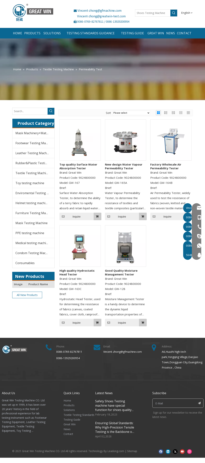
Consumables (25, 263)
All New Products (27, 295)
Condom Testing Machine (33, 253)
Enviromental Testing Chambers (34, 193)
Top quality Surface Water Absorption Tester (78, 166)
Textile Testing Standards (79, 415)
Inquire (69, 216)
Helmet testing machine (32, 203)
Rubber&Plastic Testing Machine (34, 163)
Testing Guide (72, 419)
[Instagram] (189, 451)
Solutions (69, 410)
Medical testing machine (32, 243)
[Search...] (30, 111)
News (67, 429)
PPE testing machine (29, 233)
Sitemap (132, 451)
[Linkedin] (168, 451)
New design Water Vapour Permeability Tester (123, 166)
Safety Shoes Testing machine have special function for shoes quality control (113, 407)
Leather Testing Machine (33, 153)
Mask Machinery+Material (33, 133)
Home (67, 400)
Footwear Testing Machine (34, 143)
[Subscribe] (199, 403)
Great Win (70, 424)
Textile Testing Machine (32, 173)
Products (69, 405)
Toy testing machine (29, 183)
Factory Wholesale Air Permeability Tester (165, 166)
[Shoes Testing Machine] (152, 13)
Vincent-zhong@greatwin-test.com (101, 16)
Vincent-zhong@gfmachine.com (98, 10)
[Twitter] (175, 451)
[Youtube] (182, 451)
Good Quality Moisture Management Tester (121, 272)
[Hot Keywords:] (173, 13)
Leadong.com (115, 451)
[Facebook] (161, 451)
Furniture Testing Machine (34, 213)
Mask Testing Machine (31, 223)
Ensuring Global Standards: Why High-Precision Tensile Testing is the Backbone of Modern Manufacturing (114, 429)
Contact (68, 434)
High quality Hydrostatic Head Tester (77, 272)
